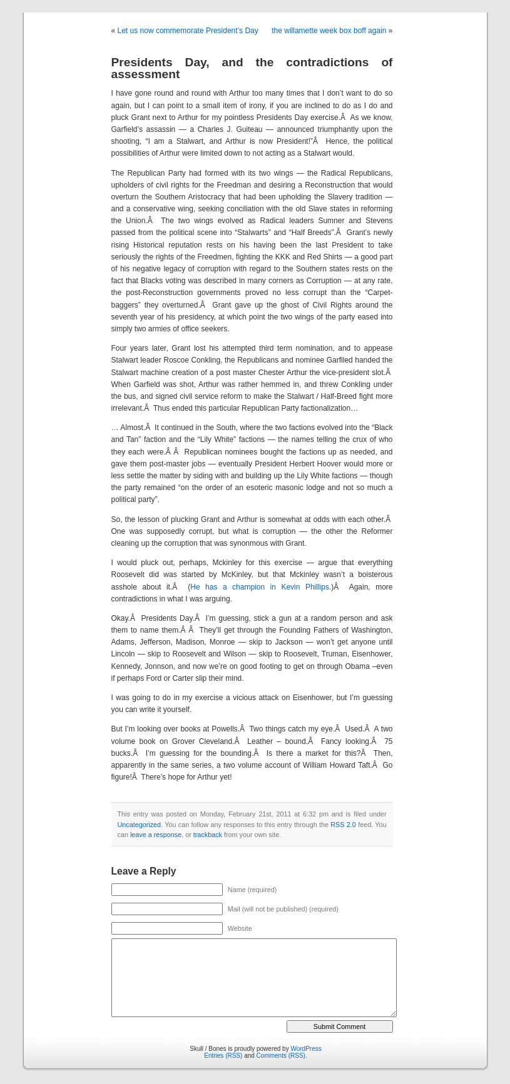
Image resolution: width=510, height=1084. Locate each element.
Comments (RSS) (281, 1055)
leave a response (155, 834)
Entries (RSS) (223, 1055)
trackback (207, 834)
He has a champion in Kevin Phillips (259, 587)
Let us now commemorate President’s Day (188, 30)
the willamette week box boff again (329, 30)
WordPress (305, 1048)
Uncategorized (139, 824)
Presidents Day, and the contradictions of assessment (252, 68)
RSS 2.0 (343, 824)
